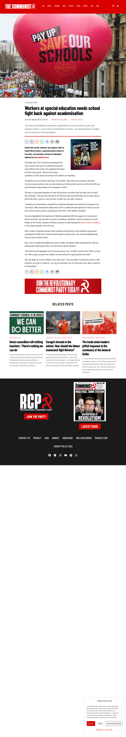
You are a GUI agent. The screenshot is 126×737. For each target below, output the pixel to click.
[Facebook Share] (27, 142)
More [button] (97, 6)
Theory (78, 6)
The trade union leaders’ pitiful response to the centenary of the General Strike (96, 348)
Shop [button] (92, 6)
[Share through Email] (52, 142)
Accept (91, 724)
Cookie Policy (100, 729)
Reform (70, 338)
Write (64, 6)
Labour (59, 338)
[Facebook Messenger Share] (47, 142)
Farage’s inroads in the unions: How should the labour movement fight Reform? (63, 346)
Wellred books (84, 438)
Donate (49, 6)
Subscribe (57, 6)
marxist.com (101, 438)
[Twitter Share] (32, 142)
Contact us (24, 438)
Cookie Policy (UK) (63, 446)
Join (43, 6)
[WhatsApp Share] (42, 142)
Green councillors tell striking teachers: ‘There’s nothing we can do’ (26, 346)
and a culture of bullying (90, 222)
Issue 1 (80, 119)
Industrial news (57, 119)
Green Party (13, 338)
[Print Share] (57, 142)
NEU (65, 119)
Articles (71, 6)
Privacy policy (108, 729)
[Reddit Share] (37, 142)
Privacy (37, 438)
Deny (100, 724)
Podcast (85, 6)
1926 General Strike (88, 338)
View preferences (114, 724)
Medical (64, 338)
